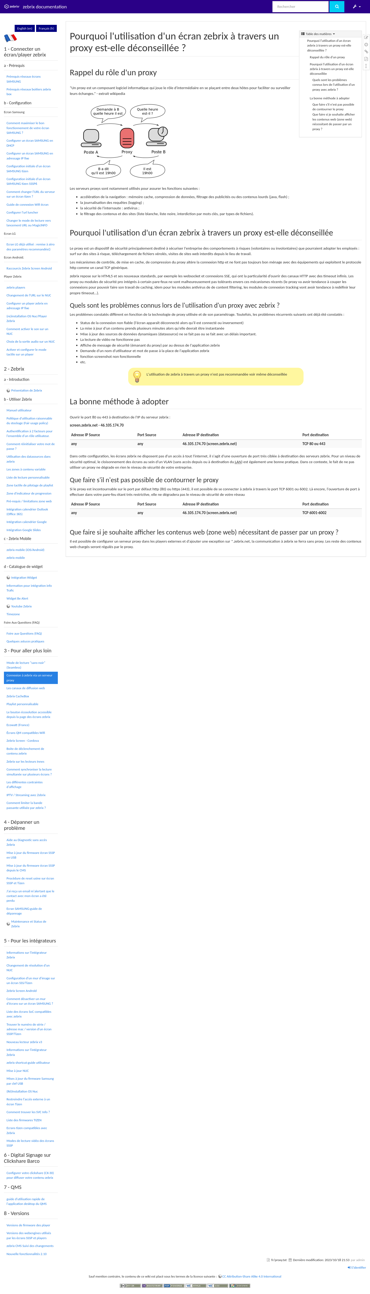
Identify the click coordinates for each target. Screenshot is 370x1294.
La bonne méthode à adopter (330, 98)
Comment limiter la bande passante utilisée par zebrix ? (26, 805)
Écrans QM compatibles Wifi (26, 733)
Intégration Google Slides (24, 530)
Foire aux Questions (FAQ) (24, 633)
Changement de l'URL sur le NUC (29, 295)
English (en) (24, 28)
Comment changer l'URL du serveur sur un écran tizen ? (31, 194)
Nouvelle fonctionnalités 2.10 (27, 1254)
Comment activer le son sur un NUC (27, 331)
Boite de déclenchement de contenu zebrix (25, 751)
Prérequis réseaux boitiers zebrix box (29, 91)
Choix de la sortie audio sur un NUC (31, 341)
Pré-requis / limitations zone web (29, 501)
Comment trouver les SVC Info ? (28, 1112)
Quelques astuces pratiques (25, 641)
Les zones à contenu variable (26, 469)
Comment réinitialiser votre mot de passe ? (31, 446)
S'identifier (357, 1267)
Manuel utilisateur (19, 410)
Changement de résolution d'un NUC (28, 967)
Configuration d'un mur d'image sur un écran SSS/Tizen (31, 980)
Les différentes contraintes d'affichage (25, 784)
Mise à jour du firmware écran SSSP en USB (31, 855)
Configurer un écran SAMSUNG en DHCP (30, 143)
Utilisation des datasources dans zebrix (29, 459)
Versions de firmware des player (28, 1225)
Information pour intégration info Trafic (29, 588)
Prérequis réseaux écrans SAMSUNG (24, 78)
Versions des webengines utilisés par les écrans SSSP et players (29, 1235)
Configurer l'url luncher (22, 212)
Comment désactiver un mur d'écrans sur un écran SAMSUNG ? (30, 1001)
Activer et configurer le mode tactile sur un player (26, 352)
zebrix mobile (16, 558)
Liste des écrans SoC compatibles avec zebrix (29, 1014)
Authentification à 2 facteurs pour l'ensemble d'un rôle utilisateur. (30, 433)
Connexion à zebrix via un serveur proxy (29, 677)
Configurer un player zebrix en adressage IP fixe (27, 305)
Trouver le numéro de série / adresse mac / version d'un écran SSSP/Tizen (29, 1029)
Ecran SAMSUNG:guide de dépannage (24, 911)
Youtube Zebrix (21, 606)
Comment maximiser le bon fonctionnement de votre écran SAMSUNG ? (28, 128)
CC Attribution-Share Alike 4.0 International (251, 1276)
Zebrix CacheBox (18, 696)
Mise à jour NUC (18, 1071)
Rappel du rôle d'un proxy (327, 57)
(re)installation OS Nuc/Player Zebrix (27, 318)
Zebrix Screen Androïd (22, 991)
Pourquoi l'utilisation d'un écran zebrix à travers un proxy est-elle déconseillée (332, 69)
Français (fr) (46, 28)
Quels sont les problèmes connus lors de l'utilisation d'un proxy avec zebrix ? (333, 84)
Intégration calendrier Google (27, 522)
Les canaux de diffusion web (26, 688)
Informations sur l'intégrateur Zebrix (27, 955)
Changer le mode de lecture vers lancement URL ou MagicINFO (29, 222)
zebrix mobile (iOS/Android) (25, 550)
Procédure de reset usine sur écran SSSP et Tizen (30, 880)
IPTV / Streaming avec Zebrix (26, 795)
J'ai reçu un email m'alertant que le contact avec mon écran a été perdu (30, 896)
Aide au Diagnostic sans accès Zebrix (27, 842)
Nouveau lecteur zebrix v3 (24, 1042)
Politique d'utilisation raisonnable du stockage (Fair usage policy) (29, 420)
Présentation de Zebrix (26, 390)
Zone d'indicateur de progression (29, 493)
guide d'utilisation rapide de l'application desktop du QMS (27, 1201)
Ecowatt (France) (18, 725)
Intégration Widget (24, 577)
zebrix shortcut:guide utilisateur (28, 1063)
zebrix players (16, 287)
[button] (356, 6)
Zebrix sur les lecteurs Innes (25, 761)
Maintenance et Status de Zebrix (28, 923)
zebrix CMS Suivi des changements (30, 1246)
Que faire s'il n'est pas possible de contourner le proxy (333, 106)
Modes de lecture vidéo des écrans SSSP (30, 1143)
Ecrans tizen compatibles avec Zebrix (27, 1130)
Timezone (13, 614)
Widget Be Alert (17, 598)
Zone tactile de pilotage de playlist (30, 485)
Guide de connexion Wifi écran (27, 204)
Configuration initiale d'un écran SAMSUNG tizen (28, 168)
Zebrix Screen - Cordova (23, 741)
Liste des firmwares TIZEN (24, 1120)
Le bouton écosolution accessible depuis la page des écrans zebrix (29, 714)
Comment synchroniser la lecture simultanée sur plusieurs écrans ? (29, 771)
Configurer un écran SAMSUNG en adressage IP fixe (30, 155)
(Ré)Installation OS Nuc (22, 1091)
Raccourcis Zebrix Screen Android (29, 268)
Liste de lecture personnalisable (28, 477)
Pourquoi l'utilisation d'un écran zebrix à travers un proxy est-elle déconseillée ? (329, 45)
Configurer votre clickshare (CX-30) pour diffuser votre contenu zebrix (30, 1175)
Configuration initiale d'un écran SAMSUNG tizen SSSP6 (28, 181)
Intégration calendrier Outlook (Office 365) (27, 511)
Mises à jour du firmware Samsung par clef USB (30, 1081)
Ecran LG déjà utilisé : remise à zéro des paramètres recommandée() (31, 246)
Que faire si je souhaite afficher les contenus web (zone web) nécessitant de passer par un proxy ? (333, 121)
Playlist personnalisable (22, 704)
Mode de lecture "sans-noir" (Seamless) (26, 665)
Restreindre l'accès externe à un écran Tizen (28, 1101)
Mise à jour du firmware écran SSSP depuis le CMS (31, 868)
